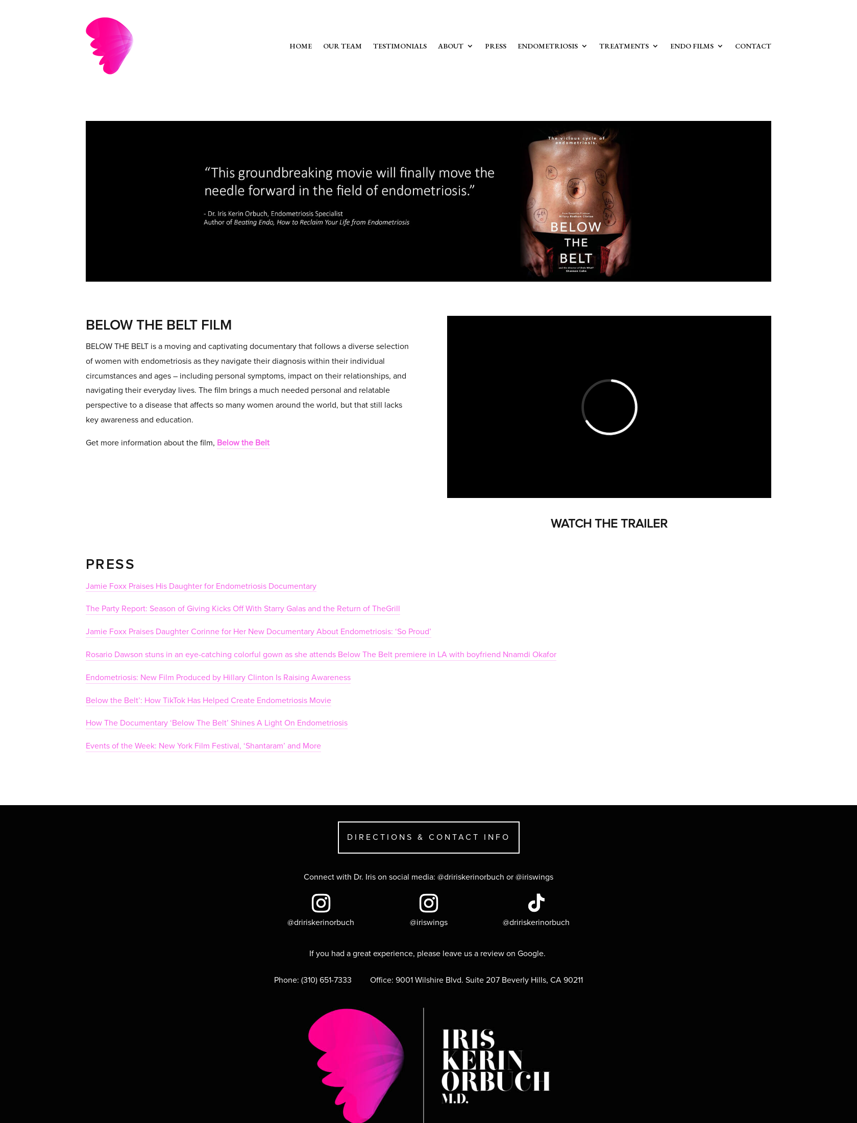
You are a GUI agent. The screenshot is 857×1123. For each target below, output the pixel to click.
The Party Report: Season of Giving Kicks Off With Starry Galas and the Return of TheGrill (243, 609)
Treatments (624, 46)
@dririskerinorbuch (470, 877)
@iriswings (534, 877)
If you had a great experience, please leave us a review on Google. (428, 954)
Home (300, 46)
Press (495, 46)
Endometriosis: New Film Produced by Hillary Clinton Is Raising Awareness (218, 677)
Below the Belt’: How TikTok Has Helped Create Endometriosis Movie (208, 700)
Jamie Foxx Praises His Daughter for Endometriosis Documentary (201, 586)
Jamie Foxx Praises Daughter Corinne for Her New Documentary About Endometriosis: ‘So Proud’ (258, 632)
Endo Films (692, 46)
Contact (753, 46)
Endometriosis (548, 46)
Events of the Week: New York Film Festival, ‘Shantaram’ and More (203, 746)
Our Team (342, 46)
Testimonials (400, 46)
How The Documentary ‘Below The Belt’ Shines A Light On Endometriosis (217, 723)
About (450, 46)
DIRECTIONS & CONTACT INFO (428, 837)
